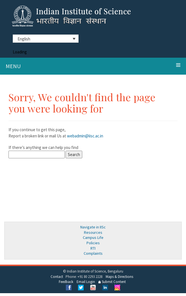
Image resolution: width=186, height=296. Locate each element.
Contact (57, 276)
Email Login (86, 281)
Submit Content (112, 281)
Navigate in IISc (93, 227)
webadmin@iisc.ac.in (85, 136)
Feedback (66, 281)
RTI (93, 248)
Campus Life (93, 237)
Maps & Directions (119, 276)
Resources (93, 232)
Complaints (93, 253)
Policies (93, 242)
